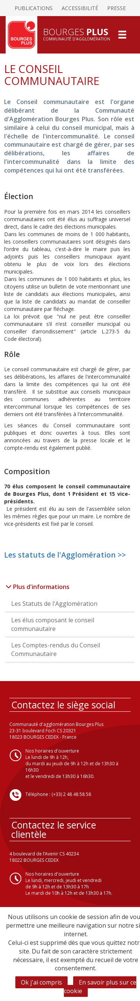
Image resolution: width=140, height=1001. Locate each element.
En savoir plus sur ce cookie (100, 986)
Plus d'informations (37, 587)
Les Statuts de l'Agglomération (54, 603)
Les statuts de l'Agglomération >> (65, 555)
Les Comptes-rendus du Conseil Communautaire (55, 649)
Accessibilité (80, 8)
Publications (34, 8)
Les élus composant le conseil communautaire (52, 624)
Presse (116, 8)
